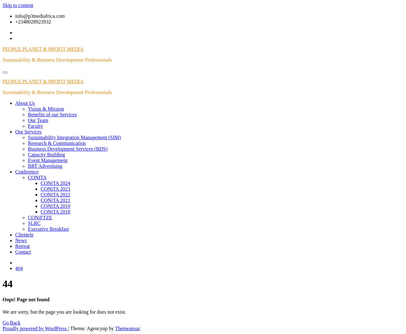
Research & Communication (57, 143)
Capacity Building (46, 154)
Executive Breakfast (48, 229)
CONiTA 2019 (55, 206)
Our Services (28, 131)
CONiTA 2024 (55, 183)
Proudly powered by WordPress (35, 328)
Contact (23, 252)
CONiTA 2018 (55, 212)
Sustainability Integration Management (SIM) (74, 137)
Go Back (11, 322)
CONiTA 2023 (55, 189)
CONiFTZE (40, 217)
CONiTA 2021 (55, 200)
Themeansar (127, 328)
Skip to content (18, 5)
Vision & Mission (46, 109)
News (21, 240)
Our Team (38, 120)
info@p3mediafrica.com (40, 16)
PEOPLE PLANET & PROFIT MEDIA (43, 49)
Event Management (48, 160)
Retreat (22, 246)
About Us (25, 103)
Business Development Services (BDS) (68, 149)
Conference (27, 171)
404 (19, 268)
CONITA (37, 177)
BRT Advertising (45, 166)
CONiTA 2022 (55, 194)
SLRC (34, 223)
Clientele (24, 234)
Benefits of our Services (52, 114)
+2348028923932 (33, 21)
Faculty (35, 126)
